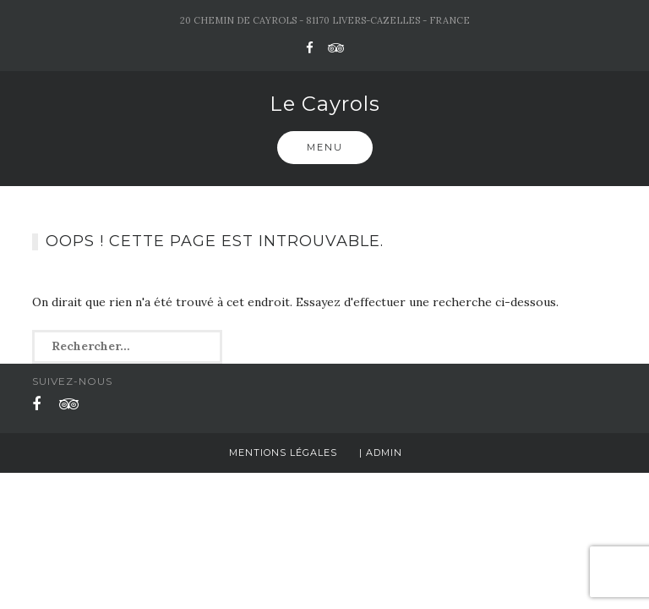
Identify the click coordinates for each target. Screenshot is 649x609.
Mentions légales (283, 452)
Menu (325, 147)
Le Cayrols (325, 103)
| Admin (380, 452)
